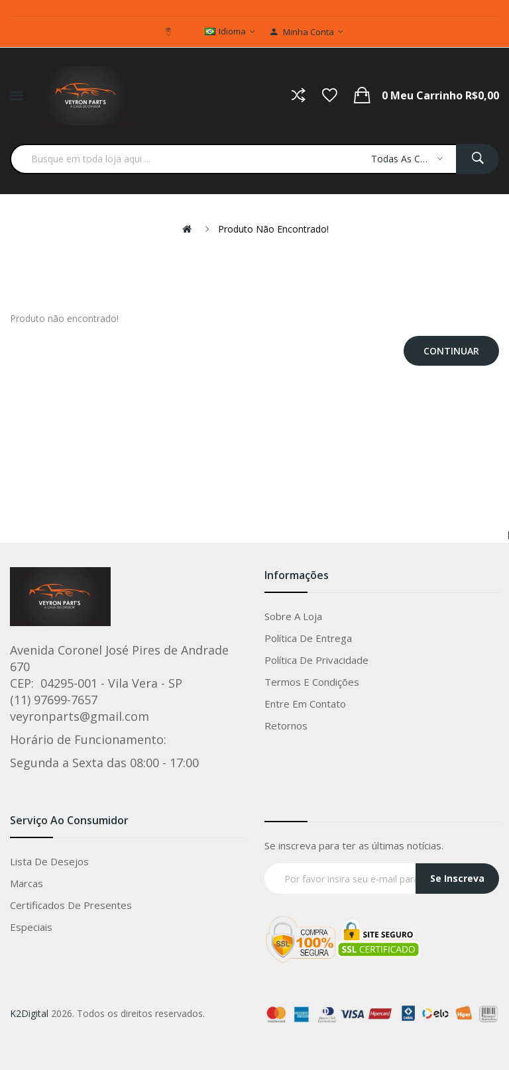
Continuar (451, 351)
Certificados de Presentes (71, 905)
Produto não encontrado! (273, 229)
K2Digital (29, 1013)
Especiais (31, 927)
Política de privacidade (316, 660)
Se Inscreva (457, 878)
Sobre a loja (293, 616)
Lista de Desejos (49, 861)
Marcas (26, 883)
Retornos (286, 725)
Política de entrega (308, 638)
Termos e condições (311, 681)
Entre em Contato (305, 703)
